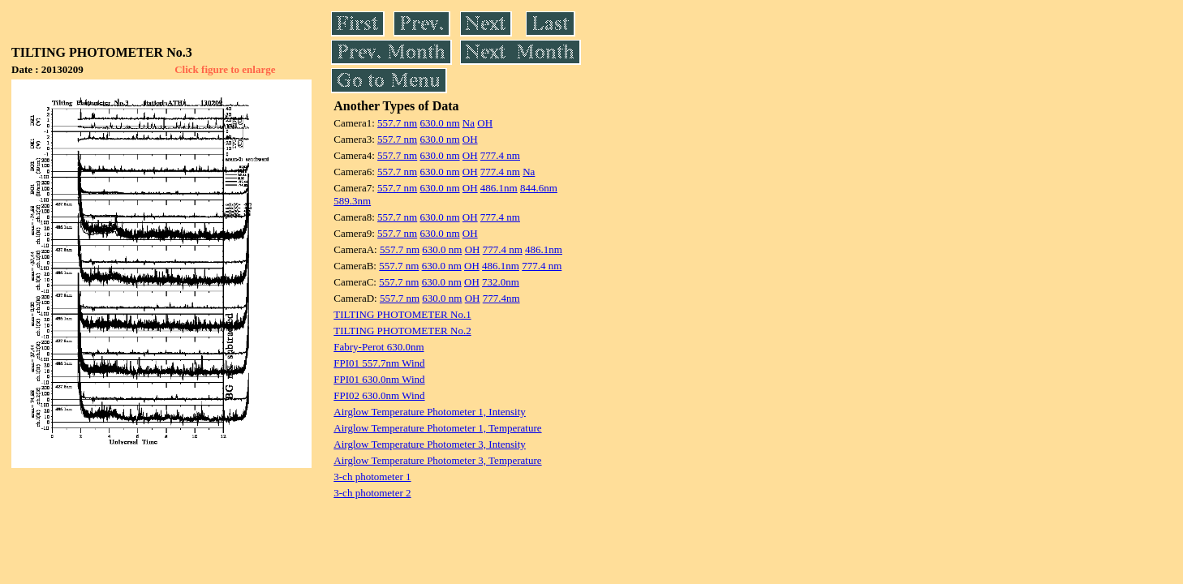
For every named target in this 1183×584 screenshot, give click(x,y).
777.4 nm (500, 155)
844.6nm (538, 188)
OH (485, 123)
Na (468, 123)
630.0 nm (439, 123)
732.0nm (500, 282)
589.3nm (352, 201)
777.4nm (501, 298)
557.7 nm (397, 123)
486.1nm (499, 188)
